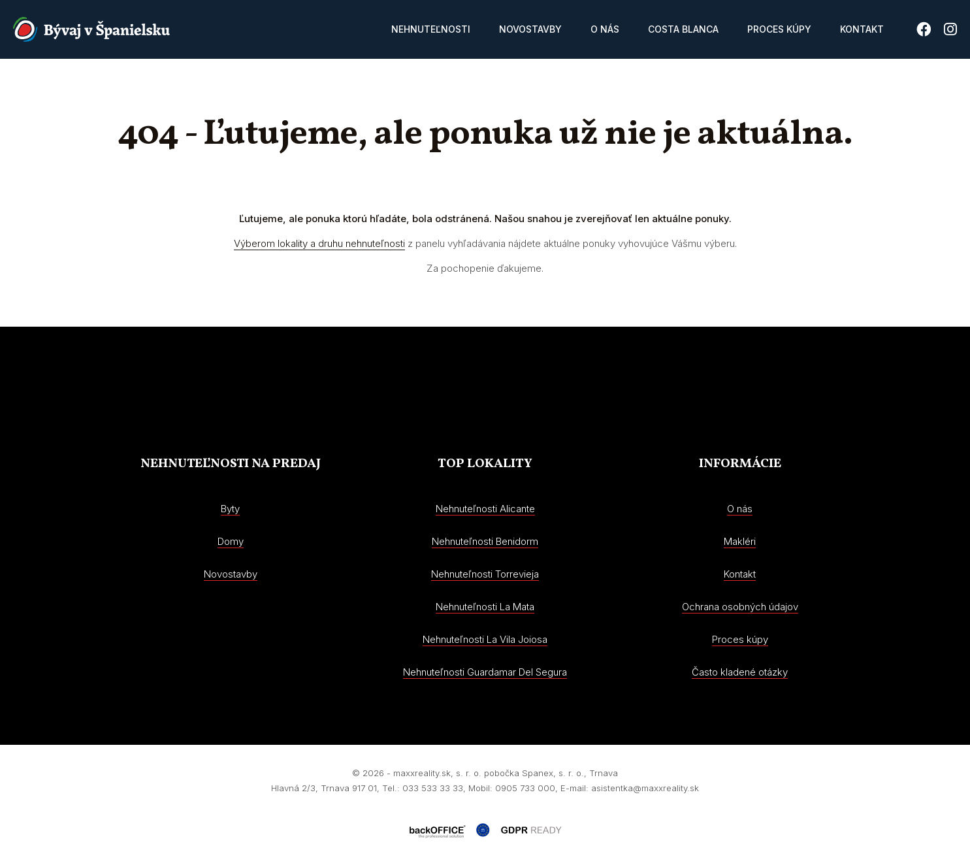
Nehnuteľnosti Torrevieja (485, 574)
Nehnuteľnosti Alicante (485, 508)
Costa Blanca (683, 29)
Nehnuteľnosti (430, 29)
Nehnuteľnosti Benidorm (485, 541)
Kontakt (862, 29)
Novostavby (530, 29)
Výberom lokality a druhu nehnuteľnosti (319, 243)
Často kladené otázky (740, 672)
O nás (604, 29)
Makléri (740, 541)
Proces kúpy (779, 29)
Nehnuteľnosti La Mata (485, 606)
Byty (230, 508)
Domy (231, 541)
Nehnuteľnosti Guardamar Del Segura (485, 672)
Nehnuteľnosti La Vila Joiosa (485, 639)
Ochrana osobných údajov (740, 606)
